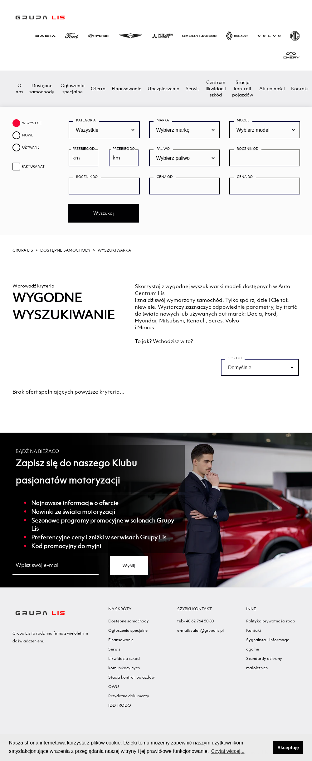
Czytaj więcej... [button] (228, 751)
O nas (19, 88)
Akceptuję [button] (288, 747)
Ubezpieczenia (163, 88)
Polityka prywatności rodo (270, 621)
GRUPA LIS (22, 250)
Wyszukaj (103, 213)
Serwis (192, 88)
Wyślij (128, 565)
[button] (266, 747)
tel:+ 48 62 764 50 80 (195, 621)
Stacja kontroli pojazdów (242, 88)
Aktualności (272, 88)
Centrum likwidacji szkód (216, 88)
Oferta (98, 88)
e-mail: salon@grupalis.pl (200, 630)
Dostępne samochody (41, 88)
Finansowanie (126, 88)
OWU (113, 686)
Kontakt (300, 88)
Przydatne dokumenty (128, 696)
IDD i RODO (119, 705)
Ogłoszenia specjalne (73, 88)
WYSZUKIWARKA (114, 250)
